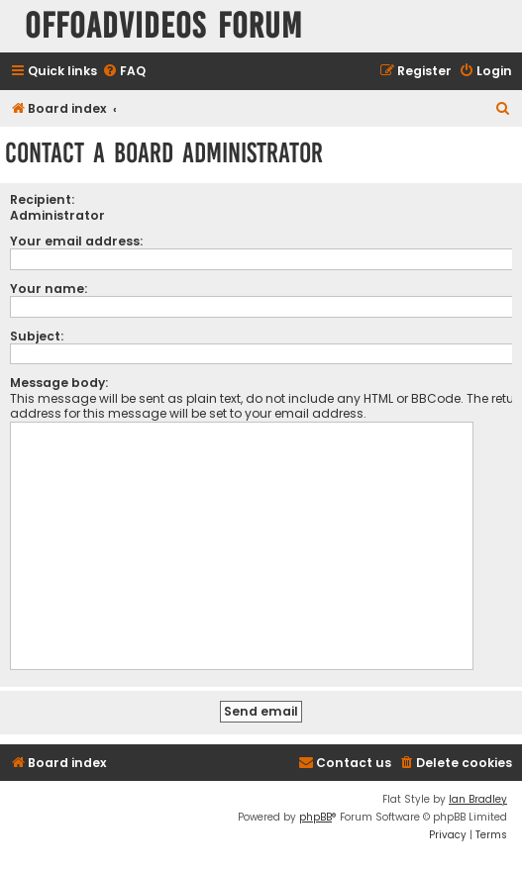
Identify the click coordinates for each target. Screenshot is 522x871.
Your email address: (76, 241)
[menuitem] (124, 71)
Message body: (59, 382)
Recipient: (42, 199)
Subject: (36, 336)
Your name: (48, 288)
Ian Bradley (478, 799)
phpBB (315, 817)
